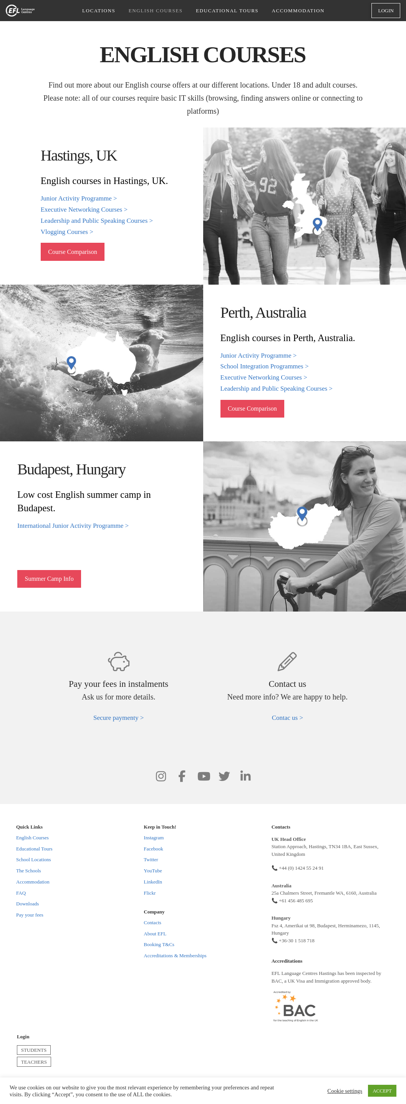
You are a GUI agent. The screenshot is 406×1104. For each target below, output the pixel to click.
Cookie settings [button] (344, 1091)
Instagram (154, 837)
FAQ (21, 893)
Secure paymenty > (118, 717)
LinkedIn (153, 882)
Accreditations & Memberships (175, 955)
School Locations (33, 859)
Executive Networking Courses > (84, 209)
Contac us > (287, 717)
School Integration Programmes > (264, 366)
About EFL (155, 934)
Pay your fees (29, 915)
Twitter (151, 859)
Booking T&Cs (159, 944)
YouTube (153, 871)
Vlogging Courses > (67, 231)
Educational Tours (34, 849)
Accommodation (33, 882)
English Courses (32, 837)
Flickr (150, 893)
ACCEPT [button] (382, 1091)
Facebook (153, 849)
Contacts (152, 922)
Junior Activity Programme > (79, 198)
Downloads (27, 904)
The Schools (28, 871)
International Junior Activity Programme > (73, 525)
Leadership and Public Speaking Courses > (97, 220)
